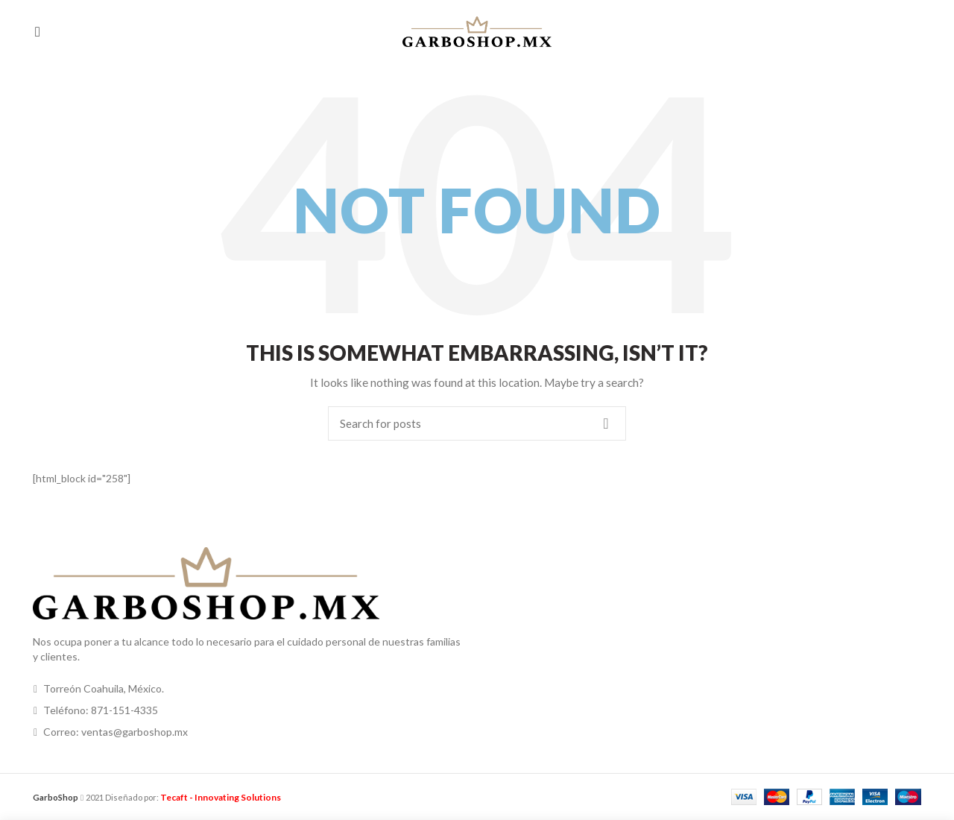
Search (606, 423)
